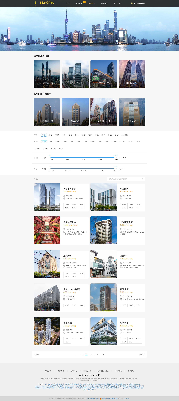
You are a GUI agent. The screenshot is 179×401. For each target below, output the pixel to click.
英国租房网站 (69, 388)
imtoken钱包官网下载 (48, 388)
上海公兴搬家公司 (135, 388)
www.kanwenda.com (40, 386)
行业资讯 (118, 371)
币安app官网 (110, 384)
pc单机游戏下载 (51, 386)
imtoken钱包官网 (59, 388)
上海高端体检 (118, 384)
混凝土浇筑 (109, 388)
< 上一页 (37, 354)
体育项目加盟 (69, 384)
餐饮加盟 (61, 384)
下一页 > (142, 354)
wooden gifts (137, 384)
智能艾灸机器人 (133, 386)
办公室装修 (83, 384)
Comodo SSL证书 (90, 386)
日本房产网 (54, 384)
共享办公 (104, 3)
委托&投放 (118, 3)
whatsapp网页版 (124, 388)
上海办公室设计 (91, 388)
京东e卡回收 (99, 386)
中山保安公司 (80, 386)
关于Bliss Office (103, 371)
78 (97, 354)
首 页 (68, 3)
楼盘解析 (131, 371)
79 (103, 354)
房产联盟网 (107, 386)
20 (86, 354)
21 (91, 354)
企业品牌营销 (115, 386)
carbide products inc (100, 384)
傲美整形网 (90, 384)
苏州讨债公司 (101, 388)
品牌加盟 (76, 384)
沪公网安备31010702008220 (108, 398)
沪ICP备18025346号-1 (93, 398)
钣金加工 (47, 384)
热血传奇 (116, 388)
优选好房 (80, 2)
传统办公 (91, 3)
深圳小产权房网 (127, 384)
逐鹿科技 (127, 398)
